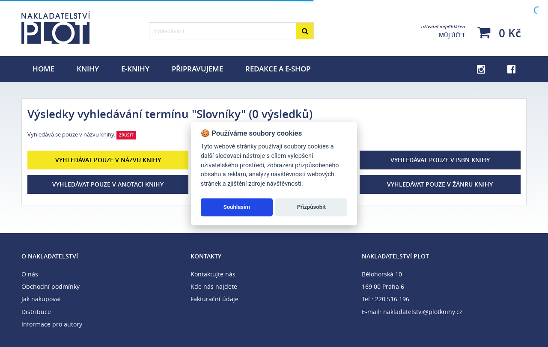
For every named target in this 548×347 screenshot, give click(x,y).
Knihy (88, 69)
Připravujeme (197, 69)
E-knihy (135, 69)
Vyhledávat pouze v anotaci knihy (108, 184)
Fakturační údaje (214, 299)
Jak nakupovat (41, 299)
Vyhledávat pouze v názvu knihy (108, 160)
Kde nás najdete (214, 286)
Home (43, 69)
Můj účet (443, 31)
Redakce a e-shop (277, 69)
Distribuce (36, 312)
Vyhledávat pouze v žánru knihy (440, 184)
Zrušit (126, 135)
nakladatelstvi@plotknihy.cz (422, 312)
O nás (29, 274)
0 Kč (499, 33)
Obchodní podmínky (50, 286)
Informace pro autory (51, 324)
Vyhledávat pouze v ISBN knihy (440, 160)
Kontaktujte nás (213, 274)
